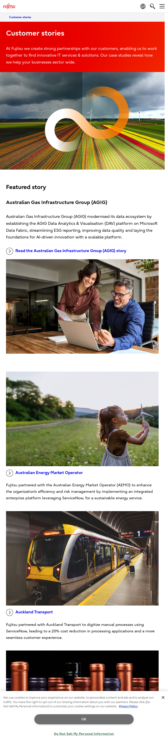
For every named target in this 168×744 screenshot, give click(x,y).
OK (84, 719)
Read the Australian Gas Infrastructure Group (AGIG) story (66, 251)
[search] (152, 6)
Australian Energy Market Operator (44, 473)
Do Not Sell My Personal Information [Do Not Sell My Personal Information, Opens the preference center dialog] (84, 734)
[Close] (163, 697)
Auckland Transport (29, 612)
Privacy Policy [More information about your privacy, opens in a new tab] (128, 706)
